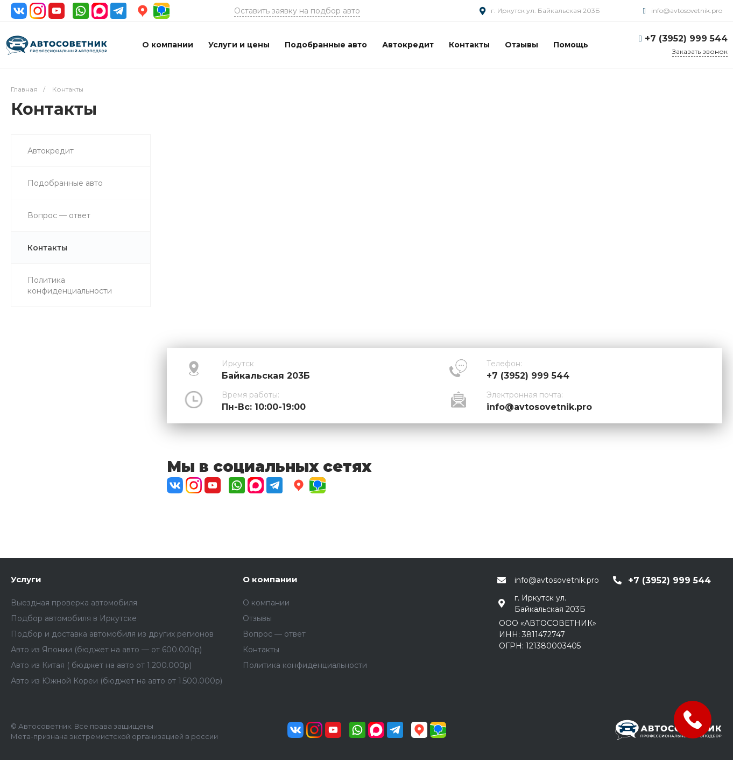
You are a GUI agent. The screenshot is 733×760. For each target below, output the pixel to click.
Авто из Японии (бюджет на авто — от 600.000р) (106, 649)
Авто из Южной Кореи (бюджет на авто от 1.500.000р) (116, 681)
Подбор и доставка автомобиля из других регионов (112, 634)
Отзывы (257, 618)
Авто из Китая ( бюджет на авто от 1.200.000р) (101, 665)
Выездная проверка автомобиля (74, 603)
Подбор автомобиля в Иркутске (74, 618)
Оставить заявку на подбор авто (297, 11)
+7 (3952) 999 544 (686, 38)
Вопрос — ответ (274, 634)
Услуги (26, 579)
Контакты (261, 649)
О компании (270, 579)
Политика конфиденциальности (305, 665)
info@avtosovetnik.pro (686, 10)
